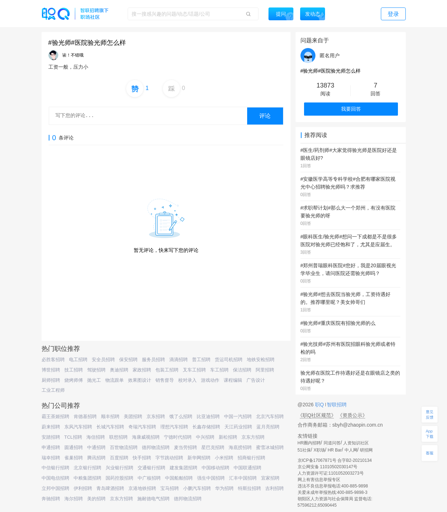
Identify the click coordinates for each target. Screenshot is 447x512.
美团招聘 (133, 416)
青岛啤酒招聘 (110, 488)
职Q (320, 404)
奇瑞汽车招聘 (142, 426)
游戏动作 (210, 380)
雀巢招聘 (73, 457)
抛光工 (94, 380)
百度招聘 (119, 457)
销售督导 (164, 380)
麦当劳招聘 (185, 447)
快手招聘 (142, 457)
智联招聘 (336, 404)
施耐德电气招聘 (153, 498)
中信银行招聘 (55, 467)
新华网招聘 (199, 457)
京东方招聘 (253, 437)
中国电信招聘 (55, 478)
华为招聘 (224, 488)
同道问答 (332, 442)
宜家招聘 (270, 478)
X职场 (319, 450)
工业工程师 (53, 390)
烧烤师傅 (73, 380)
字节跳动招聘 (169, 457)
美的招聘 (96, 498)
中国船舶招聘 (179, 478)
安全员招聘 (103, 359)
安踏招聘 (51, 437)
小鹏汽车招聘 (197, 488)
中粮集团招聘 (87, 478)
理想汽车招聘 (174, 426)
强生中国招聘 (211, 478)
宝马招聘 (169, 488)
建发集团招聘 (183, 467)
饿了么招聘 (180, 416)
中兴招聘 (205, 437)
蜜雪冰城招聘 (270, 447)
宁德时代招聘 (178, 437)
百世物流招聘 (124, 447)
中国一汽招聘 (238, 416)
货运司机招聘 (229, 359)
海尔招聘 (73, 498)
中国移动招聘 (215, 467)
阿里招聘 (265, 370)
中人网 (351, 450)
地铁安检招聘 (261, 359)
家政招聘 (142, 370)
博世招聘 (51, 370)
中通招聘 (96, 447)
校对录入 (187, 380)
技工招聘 (73, 370)
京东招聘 (156, 416)
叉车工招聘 (194, 370)
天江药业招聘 (238, 426)
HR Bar (334, 450)
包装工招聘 (167, 370)
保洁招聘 (242, 370)
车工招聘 (219, 370)
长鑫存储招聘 (206, 426)
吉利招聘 (274, 488)
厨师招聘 (51, 380)
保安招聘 (128, 359)
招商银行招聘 (251, 457)
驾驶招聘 (96, 370)
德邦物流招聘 (156, 447)
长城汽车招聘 (110, 426)
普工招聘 (201, 359)
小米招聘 (224, 457)
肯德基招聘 (85, 416)
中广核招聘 (149, 478)
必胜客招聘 (53, 359)
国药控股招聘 (119, 478)
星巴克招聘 (212, 447)
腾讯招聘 (96, 457)
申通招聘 (51, 447)
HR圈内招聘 (309, 442)
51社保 (304, 450)
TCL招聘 (73, 437)
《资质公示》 (352, 415)
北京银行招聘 (87, 467)
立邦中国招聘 (55, 488)
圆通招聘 (73, 447)
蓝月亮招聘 (268, 426)
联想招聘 (118, 437)
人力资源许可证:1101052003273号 (331, 473)
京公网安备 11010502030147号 (328, 466)
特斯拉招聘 (249, 488)
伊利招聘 (83, 488)
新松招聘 (228, 437)
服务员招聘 (153, 359)
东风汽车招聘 (78, 426)
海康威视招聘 (146, 437)
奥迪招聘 (119, 370)
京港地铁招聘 (142, 488)
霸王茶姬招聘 (55, 416)
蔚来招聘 (51, 426)
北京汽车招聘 (270, 416)
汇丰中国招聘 (243, 478)
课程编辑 (233, 380)
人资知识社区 (356, 442)
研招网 (366, 450)
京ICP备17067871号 (317, 460)
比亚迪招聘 (208, 416)
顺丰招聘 (110, 416)
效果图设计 (139, 380)
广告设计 (255, 380)
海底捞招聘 (240, 447)
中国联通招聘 (247, 467)
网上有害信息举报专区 (319, 479)
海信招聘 (95, 437)
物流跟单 (114, 380)
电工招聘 (78, 359)
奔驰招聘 (51, 498)
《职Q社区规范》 (317, 415)
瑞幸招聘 (51, 457)
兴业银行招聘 (119, 467)
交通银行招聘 (151, 467)
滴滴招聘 (178, 359)
